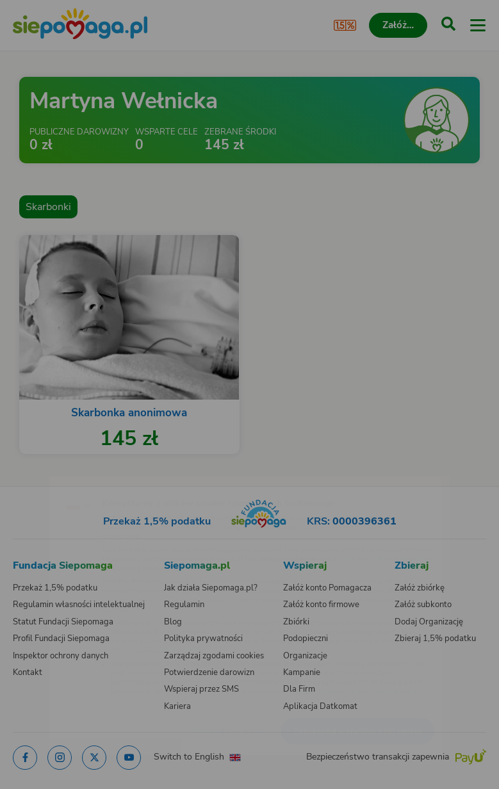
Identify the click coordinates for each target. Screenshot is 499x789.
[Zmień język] (35, 478)
